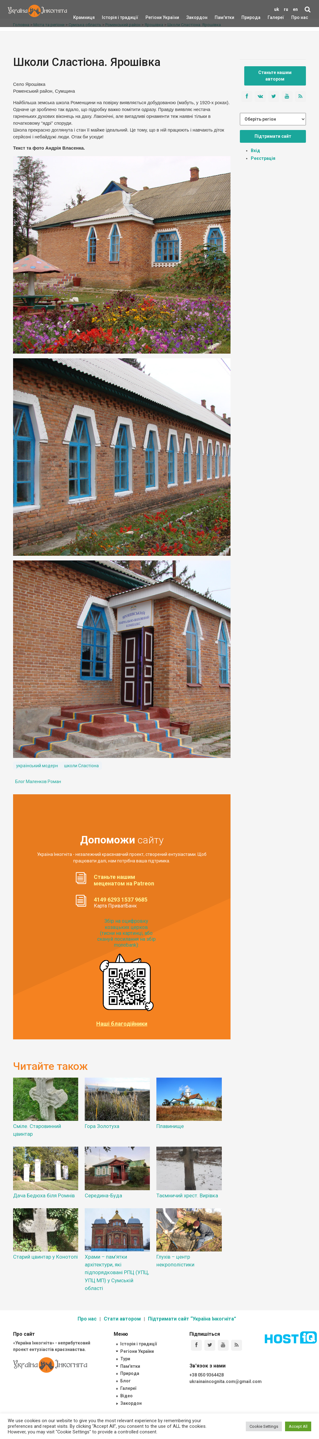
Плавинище (170, 1126)
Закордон (191, 17)
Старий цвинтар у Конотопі (45, 1257)
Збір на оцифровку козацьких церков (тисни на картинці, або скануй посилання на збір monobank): (126, 933)
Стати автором (122, 1319)
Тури (125, 1358)
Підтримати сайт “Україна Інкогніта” (192, 1319)
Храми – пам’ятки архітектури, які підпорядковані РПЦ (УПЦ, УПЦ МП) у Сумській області (117, 1272)
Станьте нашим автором (275, 75)
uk (276, 9)
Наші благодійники (121, 1024)
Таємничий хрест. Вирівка (187, 1195)
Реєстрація (263, 158)
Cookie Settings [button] (264, 1426)
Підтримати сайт (273, 136)
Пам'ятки (220, 17)
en (295, 9)
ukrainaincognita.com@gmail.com (225, 1381)
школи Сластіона (81, 765)
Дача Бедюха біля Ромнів (44, 1195)
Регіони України (153, 17)
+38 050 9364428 (206, 1374)
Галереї (276, 17)
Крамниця (84, 17)
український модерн (37, 765)
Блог (125, 1380)
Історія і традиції (111, 17)
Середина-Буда (103, 1195)
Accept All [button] (298, 1426)
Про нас (299, 17)
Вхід (255, 150)
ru (286, 9)
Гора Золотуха (102, 1126)
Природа (246, 17)
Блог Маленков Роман (38, 781)
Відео (126, 1395)
